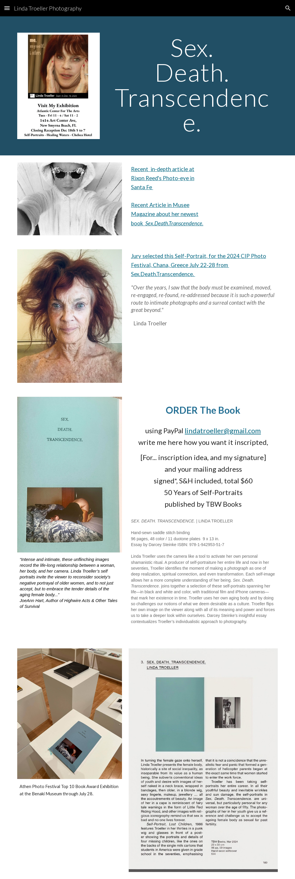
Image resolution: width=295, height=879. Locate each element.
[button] (7, 8)
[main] (191, 85)
